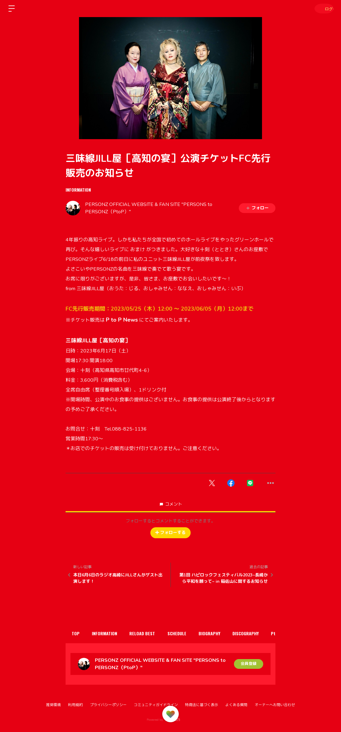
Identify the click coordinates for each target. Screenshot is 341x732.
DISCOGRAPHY (262, 633)
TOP (77, 633)
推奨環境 (53, 704)
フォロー (257, 208)
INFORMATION (78, 189)
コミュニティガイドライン (156, 704)
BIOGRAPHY (223, 633)
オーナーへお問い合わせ (275, 705)
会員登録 (248, 664)
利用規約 (75, 704)
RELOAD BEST (150, 633)
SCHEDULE (187, 633)
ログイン (322, 8)
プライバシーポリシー (108, 704)
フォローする (170, 532)
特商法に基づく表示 (201, 704)
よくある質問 (236, 704)
